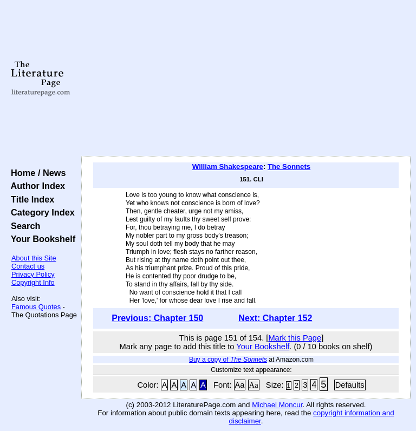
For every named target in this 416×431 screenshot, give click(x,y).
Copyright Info (33, 282)
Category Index (40, 212)
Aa (240, 385)
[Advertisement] (246, 78)
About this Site (33, 258)
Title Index (30, 199)
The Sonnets (289, 166)
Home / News (36, 173)
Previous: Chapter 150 (157, 318)
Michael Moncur (277, 405)
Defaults (350, 385)
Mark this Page (294, 338)
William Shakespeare (227, 166)
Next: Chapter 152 (275, 318)
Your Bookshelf (40, 239)
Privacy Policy (33, 274)
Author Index (35, 186)
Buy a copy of (228, 359)
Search (23, 226)
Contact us (27, 266)
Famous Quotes (36, 307)
